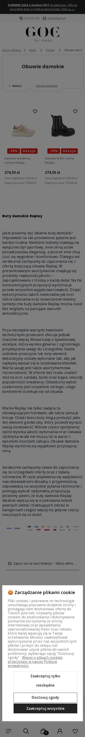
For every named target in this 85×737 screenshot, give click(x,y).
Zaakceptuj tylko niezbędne (45, 681)
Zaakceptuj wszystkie (45, 708)
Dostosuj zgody (45, 697)
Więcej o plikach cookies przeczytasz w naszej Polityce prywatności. (35, 661)
